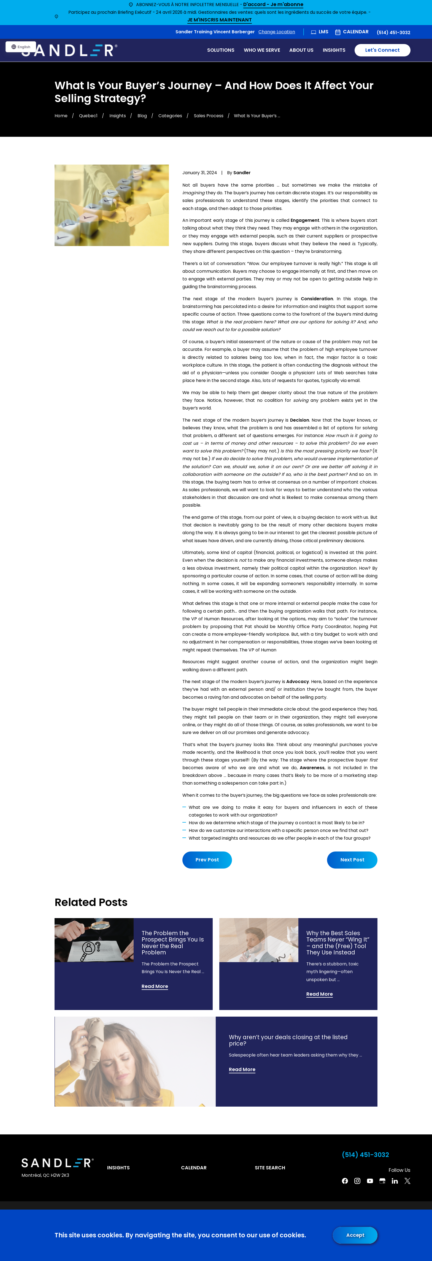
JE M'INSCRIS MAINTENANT (219, 20)
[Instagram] (357, 1181)
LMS (323, 31)
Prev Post (207, 859)
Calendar (356, 31)
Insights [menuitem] (334, 50)
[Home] (69, 50)
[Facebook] (345, 1181)
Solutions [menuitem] (220, 50)
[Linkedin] (395, 1181)
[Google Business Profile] (382, 1181)
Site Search (270, 1167)
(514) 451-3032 (394, 33)
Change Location (276, 32)
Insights (118, 1167)
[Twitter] (407, 1181)
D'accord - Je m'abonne (273, 5)
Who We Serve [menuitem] (262, 50)
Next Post (352, 859)
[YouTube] (370, 1181)
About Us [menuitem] (301, 50)
